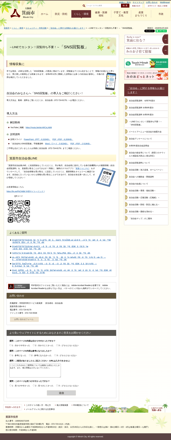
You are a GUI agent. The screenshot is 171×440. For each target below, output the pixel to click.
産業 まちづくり (141, 14)
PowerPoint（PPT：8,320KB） (37, 139)
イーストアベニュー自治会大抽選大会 (145, 132)
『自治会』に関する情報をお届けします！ (67, 28)
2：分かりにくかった (44, 345)
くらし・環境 (81, 14)
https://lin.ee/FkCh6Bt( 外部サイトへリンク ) (26, 191)
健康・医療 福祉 (101, 14)
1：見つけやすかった (21, 386)
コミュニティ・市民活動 (36, 28)
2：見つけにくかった (44, 386)
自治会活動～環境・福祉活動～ (142, 190)
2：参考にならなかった (41, 355)
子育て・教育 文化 (121, 14)
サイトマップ (138, 2)
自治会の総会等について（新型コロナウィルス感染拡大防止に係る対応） (147, 154)
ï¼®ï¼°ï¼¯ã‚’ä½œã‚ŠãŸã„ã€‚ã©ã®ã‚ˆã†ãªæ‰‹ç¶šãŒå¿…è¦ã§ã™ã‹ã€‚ (51, 253)
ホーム (44, 14)
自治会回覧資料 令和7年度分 (142, 101)
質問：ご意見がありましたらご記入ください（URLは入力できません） (40, 361)
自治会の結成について (138, 184)
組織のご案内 (125, 2)
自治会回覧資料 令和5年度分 (141, 114)
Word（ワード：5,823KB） (57, 144)
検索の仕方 (136, 6)
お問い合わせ (152, 2)
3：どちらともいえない (69, 345)
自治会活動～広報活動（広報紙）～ (144, 197)
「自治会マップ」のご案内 (140, 218)
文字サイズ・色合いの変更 (157, 6)
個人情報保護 (62, 405)
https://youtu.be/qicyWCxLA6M (39, 127)
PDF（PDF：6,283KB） (62, 139)
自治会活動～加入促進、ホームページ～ (146, 170)
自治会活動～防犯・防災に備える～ (144, 204)
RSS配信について (81, 405)
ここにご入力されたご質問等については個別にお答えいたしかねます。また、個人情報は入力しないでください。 (35, 370)
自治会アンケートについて (140, 139)
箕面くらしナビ (82, 168)
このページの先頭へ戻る (156, 409)
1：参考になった (19, 355)
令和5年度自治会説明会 (139, 146)
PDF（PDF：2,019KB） (80, 144)
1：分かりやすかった (21, 345)
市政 (161, 14)
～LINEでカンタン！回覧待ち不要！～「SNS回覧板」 (145, 123)
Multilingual (165, 2)
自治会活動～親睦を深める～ (141, 211)
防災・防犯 (61, 14)
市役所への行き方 (12, 407)
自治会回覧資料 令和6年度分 (141, 108)
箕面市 (7, 28)
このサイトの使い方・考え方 (38, 405)
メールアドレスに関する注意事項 (40, 409)
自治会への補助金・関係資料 (141, 177)
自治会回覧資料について (139, 163)
